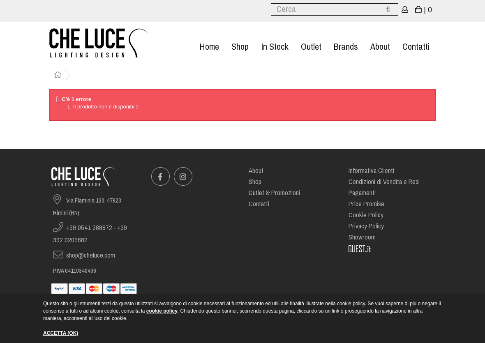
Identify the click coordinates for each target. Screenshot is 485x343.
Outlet (311, 46)
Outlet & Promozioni (274, 192)
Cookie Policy (366, 215)
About (380, 46)
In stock (275, 46)
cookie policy (162, 311)
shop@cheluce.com (90, 255)
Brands (346, 46)
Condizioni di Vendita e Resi (384, 181)
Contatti (416, 46)
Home (209, 46)
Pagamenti (362, 192)
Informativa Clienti (371, 170)
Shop (240, 46)
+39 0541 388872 (89, 227)
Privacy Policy (366, 226)
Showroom (362, 237)
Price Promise (366, 204)
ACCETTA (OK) (60, 333)
